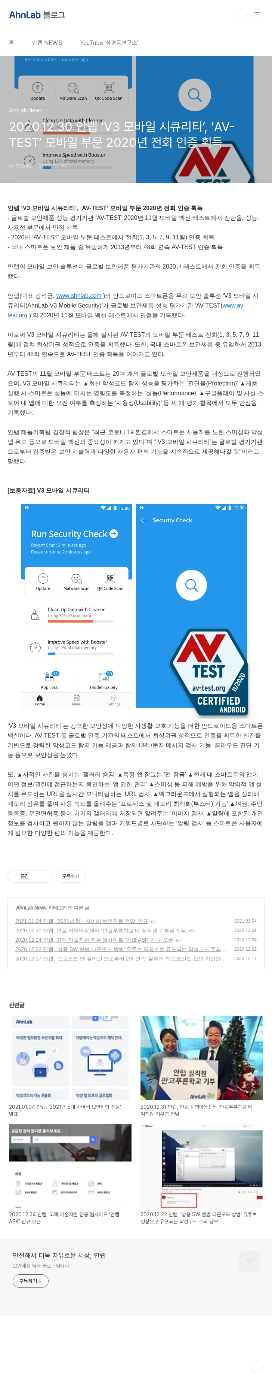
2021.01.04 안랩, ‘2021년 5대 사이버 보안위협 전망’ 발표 (81, 921)
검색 (240, 15)
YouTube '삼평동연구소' (109, 42)
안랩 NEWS (47, 42)
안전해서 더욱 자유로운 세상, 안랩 (59, 1255)
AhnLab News (31, 908)
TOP (257, 1368)
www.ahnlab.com (79, 296)
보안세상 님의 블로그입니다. (42, 1266)
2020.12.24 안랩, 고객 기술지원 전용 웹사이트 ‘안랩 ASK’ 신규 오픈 (94, 940)
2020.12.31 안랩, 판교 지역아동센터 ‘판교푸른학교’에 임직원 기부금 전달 (100, 930)
